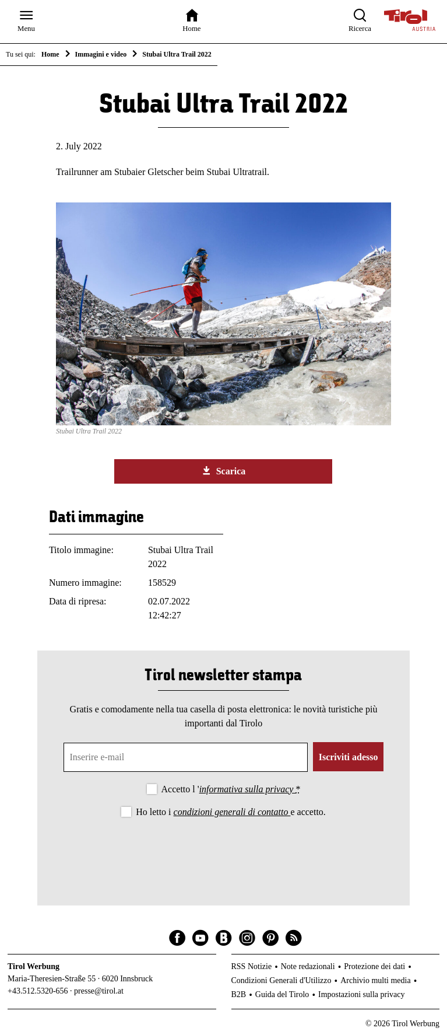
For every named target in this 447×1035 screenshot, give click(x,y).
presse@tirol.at (99, 991)
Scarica (224, 471)
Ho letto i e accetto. (231, 812)
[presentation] (223, 852)
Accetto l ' (231, 789)
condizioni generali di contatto (232, 812)
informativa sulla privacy (247, 789)
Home (50, 54)
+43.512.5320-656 (38, 991)
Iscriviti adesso (348, 757)
